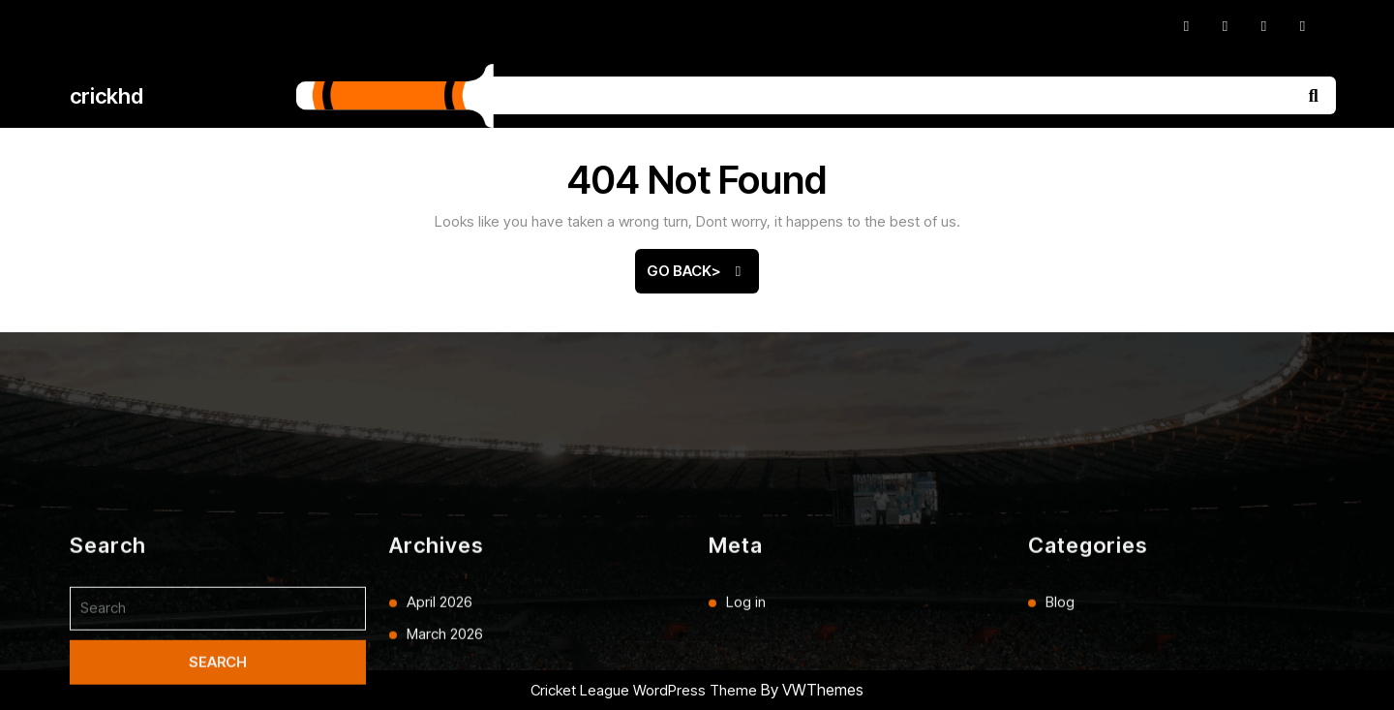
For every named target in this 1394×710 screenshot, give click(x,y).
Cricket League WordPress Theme (643, 690)
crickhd (106, 95)
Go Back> (703, 277)
